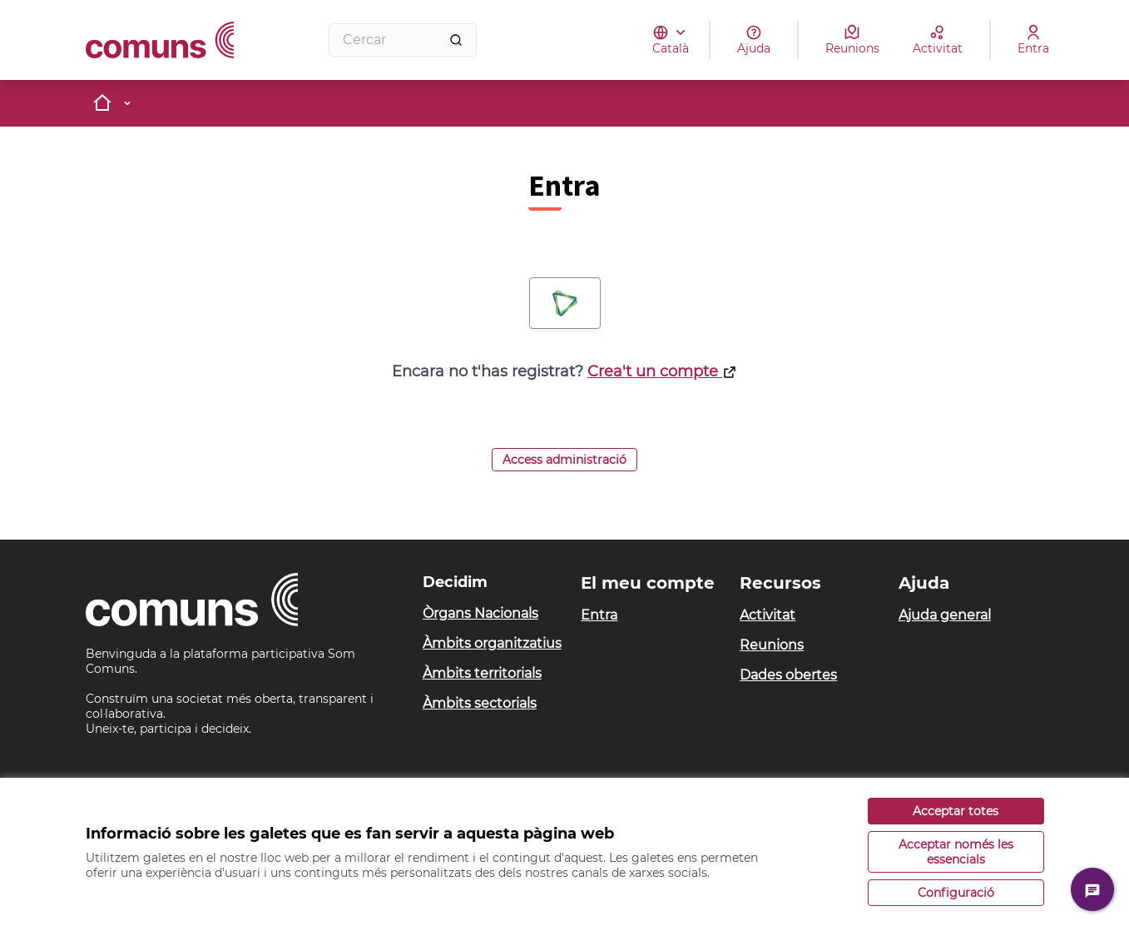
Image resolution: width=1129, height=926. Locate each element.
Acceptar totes (955, 811)
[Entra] (1033, 40)
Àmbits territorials (482, 673)
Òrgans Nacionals (480, 613)
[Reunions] (852, 40)
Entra (599, 615)
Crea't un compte (662, 371)
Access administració (564, 459)
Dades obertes (788, 675)
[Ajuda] (753, 40)
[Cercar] (403, 40)
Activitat (767, 615)
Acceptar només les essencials (956, 852)
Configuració (956, 892)
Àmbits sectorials (480, 703)
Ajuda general (945, 615)
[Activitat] (937, 40)
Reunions (772, 645)
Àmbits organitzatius (492, 643)
